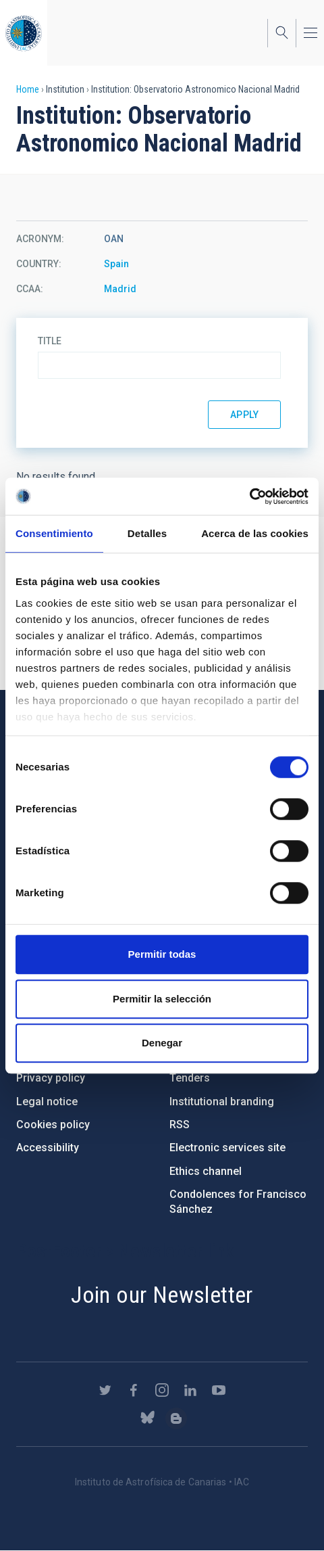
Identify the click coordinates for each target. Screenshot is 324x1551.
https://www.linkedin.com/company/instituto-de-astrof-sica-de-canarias (190, 1390)
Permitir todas (162, 954)
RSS (179, 1124)
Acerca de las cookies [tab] (254, 533)
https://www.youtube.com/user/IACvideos (219, 1390)
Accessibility (47, 1147)
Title (49, 340)
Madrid (120, 288)
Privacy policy (50, 1077)
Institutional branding (221, 1101)
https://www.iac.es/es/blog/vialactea (176, 1418)
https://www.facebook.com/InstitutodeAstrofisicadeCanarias (133, 1390)
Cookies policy (53, 1124)
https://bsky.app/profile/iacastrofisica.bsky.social (148, 1418)
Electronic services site (227, 1147)
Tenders (189, 1077)
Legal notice (47, 1101)
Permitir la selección (162, 998)
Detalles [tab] (147, 533)
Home (27, 89)
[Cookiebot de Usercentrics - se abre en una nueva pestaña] (249, 496)
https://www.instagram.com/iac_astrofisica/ (162, 1390)
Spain (116, 263)
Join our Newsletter (162, 1294)
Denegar (162, 1042)
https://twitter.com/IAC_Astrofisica (105, 1390)
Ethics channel (205, 1171)
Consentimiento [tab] (54, 533)
